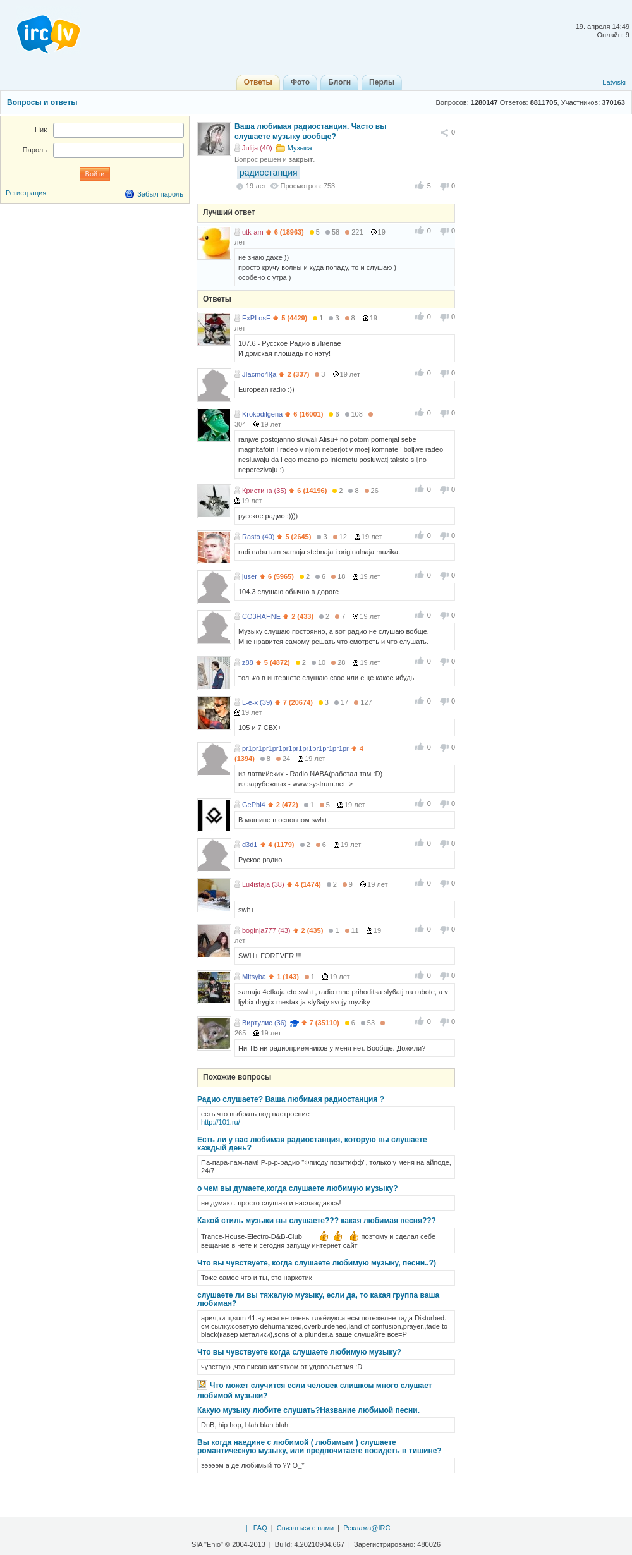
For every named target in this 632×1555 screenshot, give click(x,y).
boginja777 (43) (266, 930)
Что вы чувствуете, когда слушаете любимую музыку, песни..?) (316, 1263)
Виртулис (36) (264, 1023)
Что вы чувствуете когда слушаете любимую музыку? (299, 1352)
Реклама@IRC (366, 1528)
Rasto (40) (258, 536)
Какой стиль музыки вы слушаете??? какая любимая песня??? (316, 1220)
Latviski (614, 82)
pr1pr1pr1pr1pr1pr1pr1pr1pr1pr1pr (295, 748)
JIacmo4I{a (259, 374)
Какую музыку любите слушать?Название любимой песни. (308, 1410)
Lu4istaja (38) (263, 884)
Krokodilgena (262, 414)
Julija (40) (257, 148)
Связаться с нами (305, 1528)
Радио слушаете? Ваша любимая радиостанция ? (290, 1099)
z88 (247, 662)
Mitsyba (254, 976)
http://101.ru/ (220, 1122)
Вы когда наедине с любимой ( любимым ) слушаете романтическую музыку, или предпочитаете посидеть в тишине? (319, 1446)
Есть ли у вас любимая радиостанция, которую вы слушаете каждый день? (312, 1143)
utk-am (253, 232)
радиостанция (269, 173)
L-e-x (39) (257, 702)
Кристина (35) (264, 490)
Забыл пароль (160, 194)
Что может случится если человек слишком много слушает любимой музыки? (314, 1390)
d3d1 (249, 844)
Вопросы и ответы (42, 102)
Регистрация (26, 193)
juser (249, 576)
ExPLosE (256, 318)
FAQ (260, 1528)
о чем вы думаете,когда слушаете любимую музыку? (297, 1188)
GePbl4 (253, 804)
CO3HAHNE (261, 616)
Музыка (300, 148)
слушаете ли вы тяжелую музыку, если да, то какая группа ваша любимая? (318, 1299)
